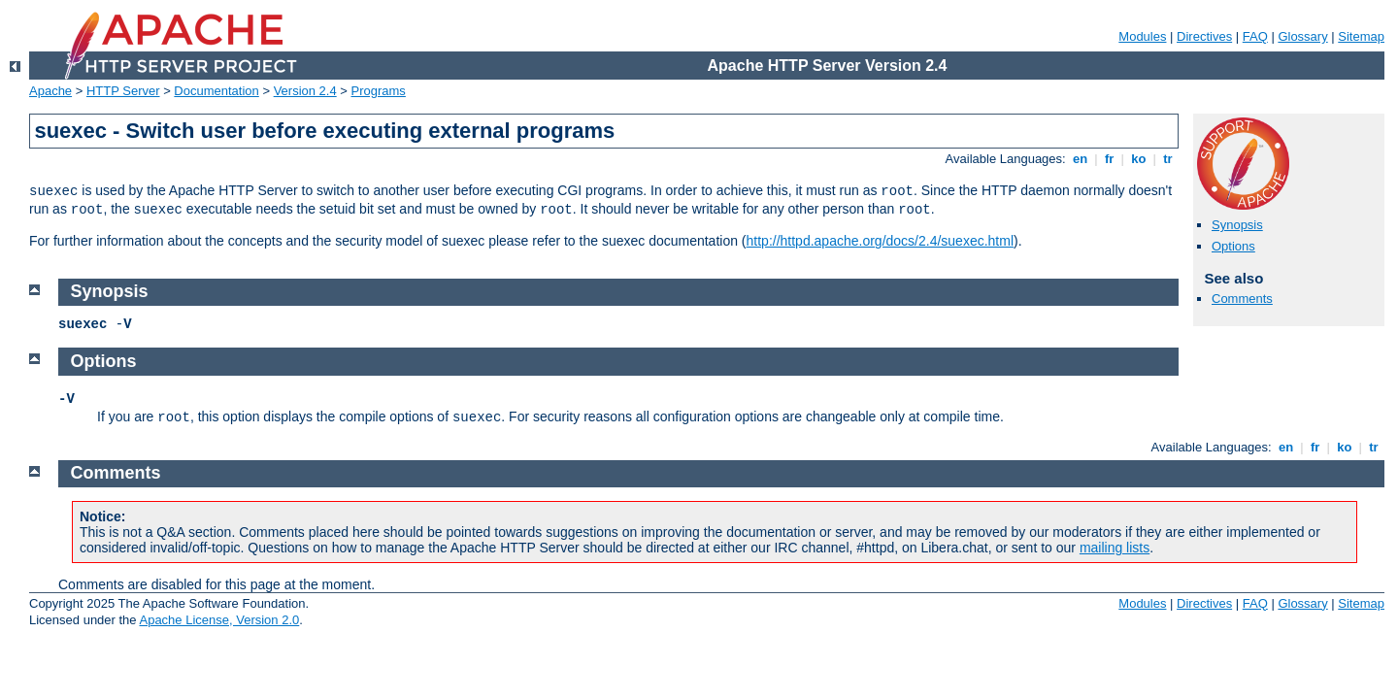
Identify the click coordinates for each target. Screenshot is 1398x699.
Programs (378, 90)
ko (1138, 158)
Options (1233, 246)
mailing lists (1114, 547)
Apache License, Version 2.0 (219, 620)
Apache (50, 90)
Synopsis (1237, 224)
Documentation (216, 90)
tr (1168, 158)
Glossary (1302, 36)
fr (1109, 158)
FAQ (1255, 36)
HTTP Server (123, 90)
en (1079, 158)
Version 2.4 (305, 90)
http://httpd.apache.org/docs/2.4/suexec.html (881, 241)
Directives (1204, 36)
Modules (1142, 36)
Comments (1242, 298)
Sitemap (1361, 36)
